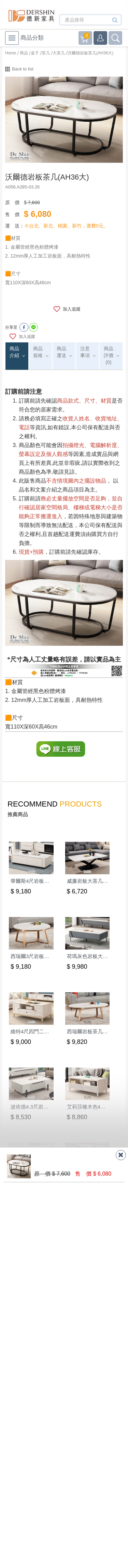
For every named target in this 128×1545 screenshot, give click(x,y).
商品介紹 (14, 352)
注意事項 (85, 352)
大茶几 (59, 53)
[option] (64, 120)
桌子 (35, 53)
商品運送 (61, 352)
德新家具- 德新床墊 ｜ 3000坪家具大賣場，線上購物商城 (31, 16)
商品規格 (38, 352)
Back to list (22, 68)
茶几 (46, 53)
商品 (24, 53)
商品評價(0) (108, 355)
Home (10, 53)
